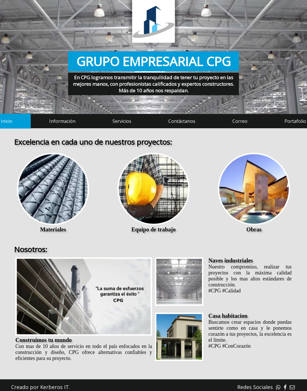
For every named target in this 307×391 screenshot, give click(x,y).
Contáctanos (181, 121)
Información (62, 121)
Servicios (121, 121)
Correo (239, 121)
